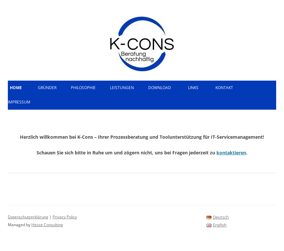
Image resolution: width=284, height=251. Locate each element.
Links (193, 87)
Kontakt (224, 87)
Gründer (47, 87)
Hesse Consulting (47, 224)
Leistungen (122, 87)
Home (16, 87)
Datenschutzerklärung (28, 217)
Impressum (19, 102)
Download (159, 87)
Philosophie (83, 87)
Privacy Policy (65, 217)
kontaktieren (231, 152)
